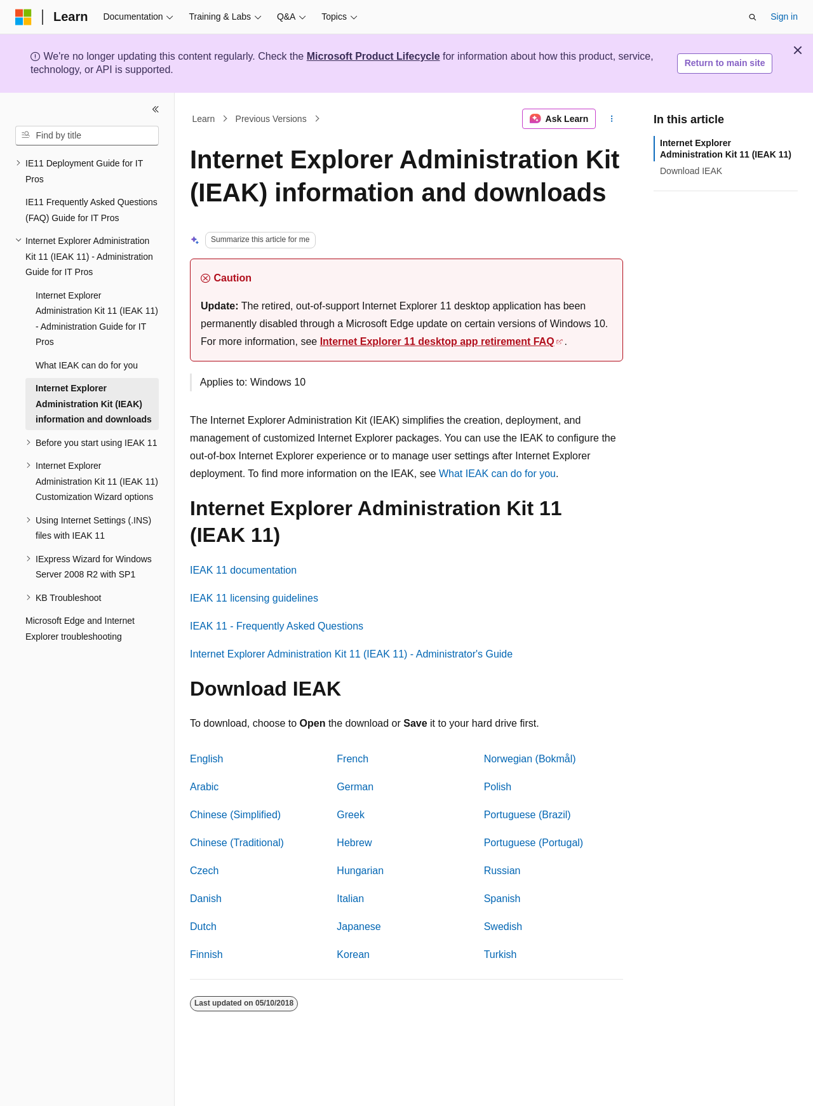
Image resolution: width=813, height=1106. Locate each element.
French (352, 758)
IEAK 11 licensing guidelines (254, 598)
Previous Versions (271, 119)
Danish (206, 898)
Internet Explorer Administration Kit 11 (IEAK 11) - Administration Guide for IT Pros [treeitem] (97, 318)
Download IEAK (691, 171)
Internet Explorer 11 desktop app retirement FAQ (437, 341)
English (206, 758)
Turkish (500, 954)
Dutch (203, 926)
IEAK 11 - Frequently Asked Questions (276, 626)
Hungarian (360, 870)
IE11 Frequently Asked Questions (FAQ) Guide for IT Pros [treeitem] (91, 210)
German (355, 786)
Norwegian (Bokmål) (530, 758)
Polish (498, 786)
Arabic (204, 786)
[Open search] (752, 17)
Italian (350, 898)
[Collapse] (155, 109)
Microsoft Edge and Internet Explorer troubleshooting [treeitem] (80, 629)
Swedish (503, 926)
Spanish (502, 898)
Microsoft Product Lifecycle (373, 56)
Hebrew (354, 842)
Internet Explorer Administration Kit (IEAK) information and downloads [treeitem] (94, 403)
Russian (502, 870)
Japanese (358, 926)
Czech (204, 870)
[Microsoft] (23, 17)
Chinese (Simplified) (235, 814)
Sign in (784, 16)
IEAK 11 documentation (243, 570)
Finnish (206, 954)
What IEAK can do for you (497, 473)
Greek (351, 814)
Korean (353, 954)
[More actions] (612, 119)
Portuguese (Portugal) (534, 842)
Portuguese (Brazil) (527, 814)
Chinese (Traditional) (237, 842)
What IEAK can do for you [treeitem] (87, 365)
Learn (203, 119)
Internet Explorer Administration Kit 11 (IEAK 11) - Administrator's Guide (351, 654)
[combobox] (87, 136)
